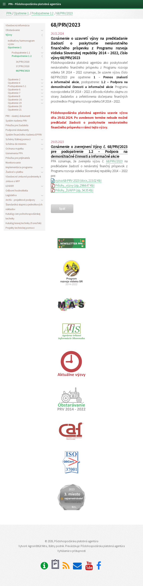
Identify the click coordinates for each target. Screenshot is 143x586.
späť (62, 209)
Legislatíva (11, 195)
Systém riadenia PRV (16, 120)
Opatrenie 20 (15, 106)
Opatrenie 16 (15, 99)
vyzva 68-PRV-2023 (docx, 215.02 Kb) (76, 181)
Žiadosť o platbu (14, 172)
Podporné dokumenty (17, 130)
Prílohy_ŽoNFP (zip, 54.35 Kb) (72, 190)
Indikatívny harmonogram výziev (21, 42)
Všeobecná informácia (17, 25)
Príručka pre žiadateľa (17, 125)
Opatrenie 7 (14, 92)
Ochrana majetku (15, 148)
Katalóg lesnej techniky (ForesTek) (23, 223)
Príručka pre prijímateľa (18, 158)
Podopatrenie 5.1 (17, 86)
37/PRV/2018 (22, 66)
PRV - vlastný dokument (18, 116)
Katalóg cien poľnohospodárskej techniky (23, 216)
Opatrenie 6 (14, 89)
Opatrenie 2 (14, 79)
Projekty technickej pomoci (20, 227)
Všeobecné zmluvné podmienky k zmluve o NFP (23, 179)
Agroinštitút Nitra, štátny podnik (46, 546)
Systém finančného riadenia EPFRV (24, 134)
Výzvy (9, 34)
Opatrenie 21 (15, 109)
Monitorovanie (13, 162)
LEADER (10, 186)
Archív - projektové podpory (20, 199)
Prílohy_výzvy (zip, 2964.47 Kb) (72, 185)
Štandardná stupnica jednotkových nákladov (24, 207)
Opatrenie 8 (14, 96)
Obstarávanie (13, 30)
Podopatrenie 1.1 (21, 52)
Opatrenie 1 (21, 13)
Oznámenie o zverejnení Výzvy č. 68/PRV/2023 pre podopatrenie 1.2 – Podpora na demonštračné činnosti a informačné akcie (89, 151)
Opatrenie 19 (15, 103)
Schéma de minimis (16, 144)
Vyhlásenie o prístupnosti (71, 551)
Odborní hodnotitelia (17, 190)
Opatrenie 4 (14, 82)
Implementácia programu (19, 167)
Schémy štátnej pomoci (18, 139)
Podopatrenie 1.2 (42, 13)
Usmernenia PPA (14, 153)
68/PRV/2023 (64, 13)
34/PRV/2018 (22, 61)
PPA (9, 13)
